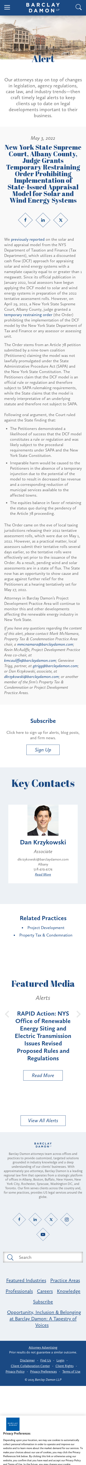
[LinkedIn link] (43, 220)
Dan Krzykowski (43, 842)
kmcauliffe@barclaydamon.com (30, 660)
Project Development (45, 927)
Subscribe (43, 1302)
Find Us (45, 1360)
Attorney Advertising (43, 1347)
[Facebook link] (25, 220)
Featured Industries (26, 1280)
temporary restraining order (28, 314)
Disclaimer (27, 1360)
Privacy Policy (15, 1372)
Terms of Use (71, 1372)
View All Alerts (43, 1120)
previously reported (28, 239)
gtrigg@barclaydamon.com (55, 665)
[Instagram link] (66, 1219)
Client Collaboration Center (30, 1366)
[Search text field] (48, 1257)
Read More (43, 874)
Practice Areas (65, 1280)
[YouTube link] (43, 1234)
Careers (45, 1291)
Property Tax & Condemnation (45, 935)
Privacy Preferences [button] (43, 1372)
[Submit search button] (10, 1257)
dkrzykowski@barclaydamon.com (31, 676)
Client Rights (64, 1366)
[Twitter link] (60, 220)
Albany (43, 864)
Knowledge (68, 1291)
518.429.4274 (43, 869)
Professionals (19, 1291)
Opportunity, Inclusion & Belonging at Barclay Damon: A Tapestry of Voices (44, 1318)
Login (60, 1360)
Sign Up (43, 749)
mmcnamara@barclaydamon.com (45, 644)
